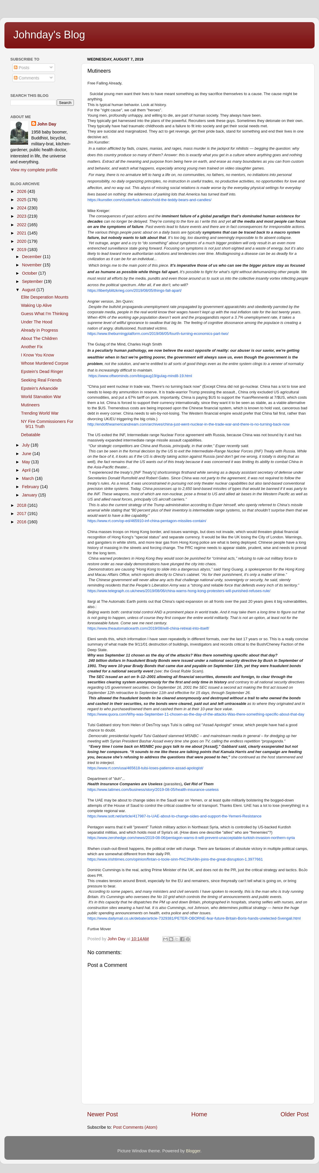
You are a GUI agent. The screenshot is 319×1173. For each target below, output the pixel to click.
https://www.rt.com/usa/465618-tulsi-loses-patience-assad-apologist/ (145, 768)
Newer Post (102, 1114)
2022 (22, 224)
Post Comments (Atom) (135, 1127)
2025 (22, 199)
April (27, 470)
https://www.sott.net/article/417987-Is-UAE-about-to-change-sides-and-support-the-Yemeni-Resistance (174, 816)
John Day (46, 124)
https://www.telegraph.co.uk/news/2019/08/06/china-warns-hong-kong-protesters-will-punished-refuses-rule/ (178, 591)
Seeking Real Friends (41, 380)
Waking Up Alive (36, 305)
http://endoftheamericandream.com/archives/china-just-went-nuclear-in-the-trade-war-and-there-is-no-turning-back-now (188, 424)
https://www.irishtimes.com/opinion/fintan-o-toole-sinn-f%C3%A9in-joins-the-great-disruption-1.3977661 (175, 859)
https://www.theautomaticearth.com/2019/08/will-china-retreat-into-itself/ (148, 628)
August (29, 289)
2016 (22, 521)
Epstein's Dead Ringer (42, 371)
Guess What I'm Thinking (44, 313)
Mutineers (30, 405)
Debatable (30, 434)
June (27, 453)
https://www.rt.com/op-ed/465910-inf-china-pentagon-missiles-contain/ (146, 521)
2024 (22, 208)
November (32, 265)
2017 (22, 513)
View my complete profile (34, 169)
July (26, 445)
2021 (22, 233)
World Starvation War (41, 396)
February (31, 486)
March (28, 478)
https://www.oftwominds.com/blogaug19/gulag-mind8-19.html (140, 376)
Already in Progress (39, 330)
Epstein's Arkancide (39, 388)
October (30, 273)
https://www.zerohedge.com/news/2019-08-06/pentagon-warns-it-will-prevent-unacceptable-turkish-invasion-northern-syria (191, 837)
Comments (26, 78)
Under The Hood (36, 322)
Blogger (193, 1150)
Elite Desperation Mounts (45, 297)
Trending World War (39, 413)
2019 (22, 249)
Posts (21, 67)
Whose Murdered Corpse (45, 363)
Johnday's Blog (49, 35)
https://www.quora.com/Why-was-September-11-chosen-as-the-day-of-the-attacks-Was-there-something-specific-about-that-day (195, 714)
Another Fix (32, 346)
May (26, 462)
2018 (22, 505)
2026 (22, 191)
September (33, 281)
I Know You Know (37, 355)
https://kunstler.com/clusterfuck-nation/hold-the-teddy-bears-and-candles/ (149, 200)
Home (199, 1114)
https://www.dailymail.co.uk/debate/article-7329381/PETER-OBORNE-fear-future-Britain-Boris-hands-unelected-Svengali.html (194, 918)
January (30, 495)
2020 (22, 241)
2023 (22, 216)
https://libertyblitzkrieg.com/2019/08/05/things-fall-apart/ (134, 290)
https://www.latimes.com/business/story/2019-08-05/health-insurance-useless (153, 789)
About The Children (39, 338)
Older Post (295, 1114)
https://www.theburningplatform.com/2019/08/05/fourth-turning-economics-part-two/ (158, 333)
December (32, 256)
